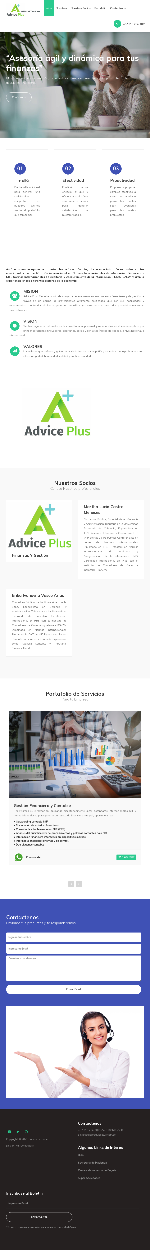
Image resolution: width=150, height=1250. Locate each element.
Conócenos (19, 97)
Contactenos (118, 8)
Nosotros (61, 8)
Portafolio (100, 8)
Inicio (49, 8)
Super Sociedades (89, 1178)
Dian (81, 1155)
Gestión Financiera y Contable (42, 805)
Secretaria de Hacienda (92, 1163)
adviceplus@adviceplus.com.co (97, 1135)
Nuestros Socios (81, 8)
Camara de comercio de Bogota (97, 1170)
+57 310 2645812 (129, 24)
